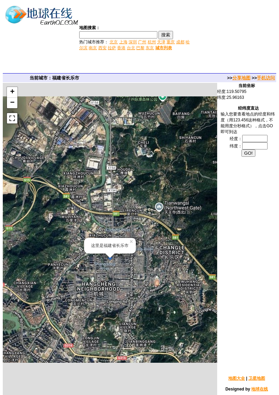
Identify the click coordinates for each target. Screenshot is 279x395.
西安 (102, 47)
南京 (93, 47)
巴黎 (140, 47)
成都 (180, 42)
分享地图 (241, 77)
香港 (121, 47)
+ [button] (12, 92)
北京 (113, 42)
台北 (131, 47)
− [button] (12, 103)
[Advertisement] (235, 37)
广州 (142, 42)
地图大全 (236, 378)
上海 (123, 42)
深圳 (133, 42)
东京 (150, 47)
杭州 (152, 42)
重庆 (170, 42)
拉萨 (112, 47)
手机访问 (266, 77)
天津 (161, 42)
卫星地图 (256, 378)
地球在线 (259, 389)
